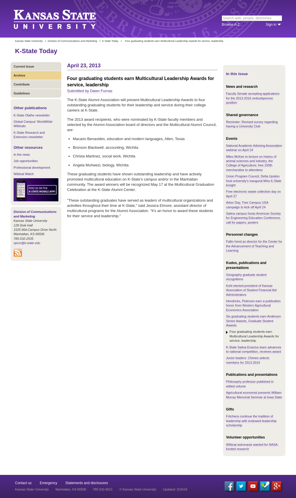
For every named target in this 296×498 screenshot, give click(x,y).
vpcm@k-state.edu (27, 243)
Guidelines (22, 93)
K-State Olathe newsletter (32, 115)
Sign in (271, 25)
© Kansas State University (137, 489)
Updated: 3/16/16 (175, 489)
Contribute (22, 84)
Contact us (23, 483)
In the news (22, 154)
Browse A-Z (231, 25)
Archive (19, 75)
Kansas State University (62, 19)
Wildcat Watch (24, 174)
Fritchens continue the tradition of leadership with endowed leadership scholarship (251, 421)
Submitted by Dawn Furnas (89, 91)
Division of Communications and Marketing (72, 41)
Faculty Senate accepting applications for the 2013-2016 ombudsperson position (253, 98)
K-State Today (110, 41)
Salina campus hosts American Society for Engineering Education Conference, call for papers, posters (253, 218)
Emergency (48, 483)
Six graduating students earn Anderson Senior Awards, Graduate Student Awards (253, 321)
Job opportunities (26, 161)
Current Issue (24, 66)
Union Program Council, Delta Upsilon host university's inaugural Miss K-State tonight (254, 180)
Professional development (32, 167)
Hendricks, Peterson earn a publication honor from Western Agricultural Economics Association (253, 305)
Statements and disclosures (86, 483)
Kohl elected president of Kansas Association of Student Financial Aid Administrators (251, 290)
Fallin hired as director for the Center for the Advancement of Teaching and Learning (254, 246)
